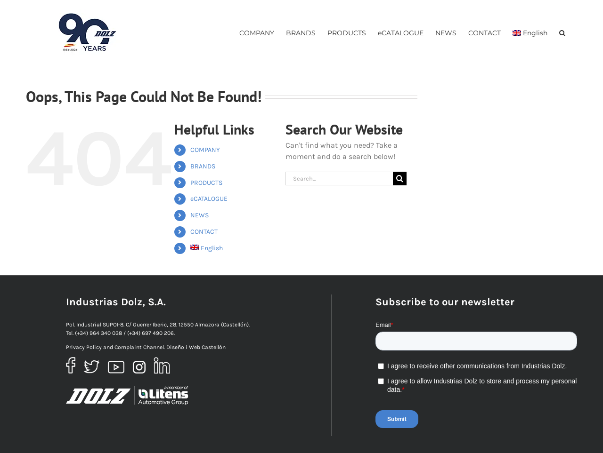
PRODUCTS (206, 183)
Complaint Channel (139, 347)
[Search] (400, 178)
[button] (562, 32)
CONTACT (204, 232)
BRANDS (202, 166)
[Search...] (339, 178)
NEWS (199, 215)
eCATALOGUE (209, 199)
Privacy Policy (84, 347)
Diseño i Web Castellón (196, 347)
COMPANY (205, 150)
